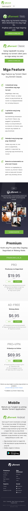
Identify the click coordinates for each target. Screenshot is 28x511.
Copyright (9, 501)
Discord (18, 492)
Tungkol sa (5, 472)
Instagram (19, 490)
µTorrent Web (9, 387)
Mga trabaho (6, 479)
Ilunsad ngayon (14, 232)
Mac (17, 476)
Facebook (19, 486)
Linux (17, 480)
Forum (4, 488)
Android (18, 478)
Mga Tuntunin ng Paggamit (18, 501)
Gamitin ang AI (6, 6)
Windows (18, 474)
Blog (4, 481)
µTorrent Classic (18, 387)
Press (4, 477)
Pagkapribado (14, 502)
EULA (4, 501)
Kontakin (5, 474)
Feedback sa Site (7, 490)
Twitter (18, 488)
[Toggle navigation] (14, 6)
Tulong (4, 486)
